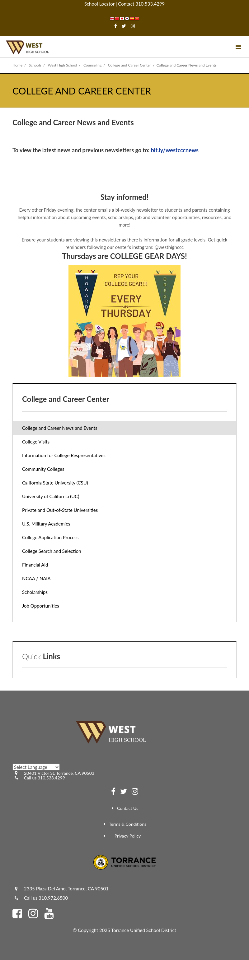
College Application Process (50, 537)
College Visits (35, 441)
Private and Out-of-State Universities (60, 510)
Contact (126, 4)
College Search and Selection (51, 551)
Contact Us (127, 808)
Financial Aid (35, 564)
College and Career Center (129, 65)
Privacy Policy (128, 835)
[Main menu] (238, 46)
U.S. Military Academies (46, 523)
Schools (35, 65)
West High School (62, 65)
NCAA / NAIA (36, 578)
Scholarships (35, 592)
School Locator (99, 4)
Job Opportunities (49, 607)
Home (17, 65)
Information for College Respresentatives (64, 455)
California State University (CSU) (55, 482)
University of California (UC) (50, 496)
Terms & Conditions (127, 824)
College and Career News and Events (59, 428)
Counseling (92, 65)
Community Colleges (43, 469)
